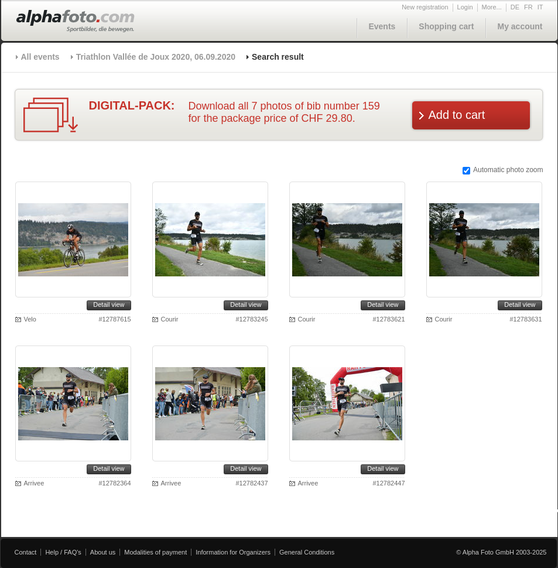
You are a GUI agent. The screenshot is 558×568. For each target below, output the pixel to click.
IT (540, 7)
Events (381, 26)
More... (492, 7)
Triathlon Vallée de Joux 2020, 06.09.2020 (155, 56)
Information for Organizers (233, 552)
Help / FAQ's (63, 552)
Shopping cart (446, 26)
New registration (425, 7)
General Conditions (306, 552)
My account (519, 26)
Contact (26, 552)
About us (102, 552)
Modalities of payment (155, 552)
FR (528, 7)
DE (515, 7)
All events (40, 56)
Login (465, 7)
